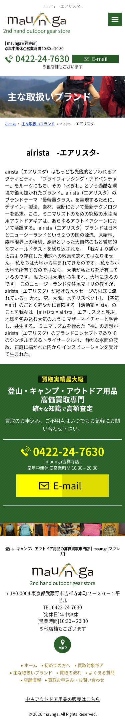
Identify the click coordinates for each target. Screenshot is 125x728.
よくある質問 (102, 672)
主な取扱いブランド (38, 124)
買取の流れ (70, 672)
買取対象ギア (91, 665)
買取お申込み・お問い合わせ (76, 680)
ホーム (10, 124)
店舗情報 (32, 680)
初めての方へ (57, 665)
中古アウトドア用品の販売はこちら (62, 699)
